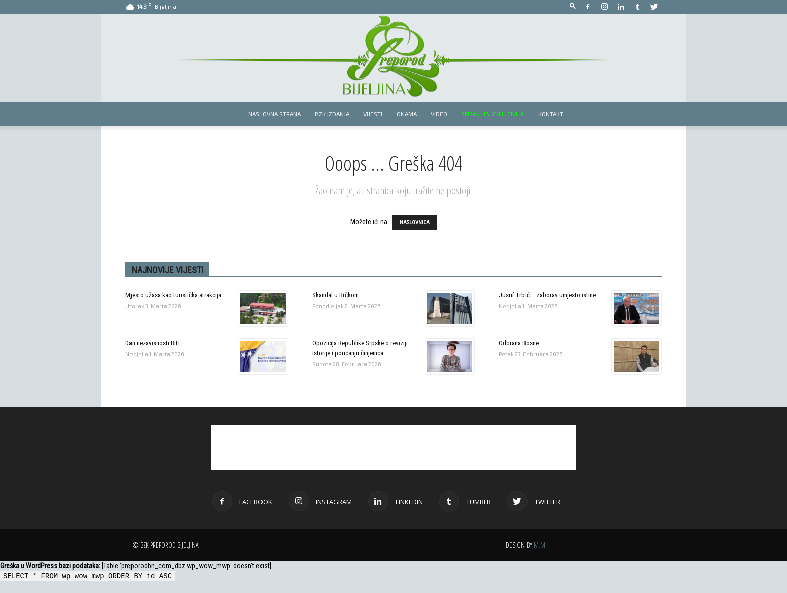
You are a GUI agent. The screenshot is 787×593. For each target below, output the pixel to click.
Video (439, 113)
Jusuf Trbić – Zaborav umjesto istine (547, 295)
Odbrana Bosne (519, 343)
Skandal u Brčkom (335, 295)
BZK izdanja (332, 113)
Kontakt (550, 113)
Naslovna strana (274, 113)
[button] (572, 6)
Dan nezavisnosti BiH (152, 343)
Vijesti (372, 113)
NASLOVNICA (415, 222)
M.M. (540, 545)
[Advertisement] (393, 447)
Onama (407, 113)
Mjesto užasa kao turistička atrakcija (173, 295)
